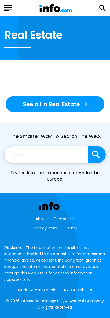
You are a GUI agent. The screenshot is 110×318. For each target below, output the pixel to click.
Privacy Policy (45, 228)
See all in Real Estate (51, 104)
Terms (71, 228)
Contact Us (64, 219)
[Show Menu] (8, 7)
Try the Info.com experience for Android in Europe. (55, 176)
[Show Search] (102, 8)
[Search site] (97, 154)
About (41, 219)
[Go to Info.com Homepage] (55, 8)
